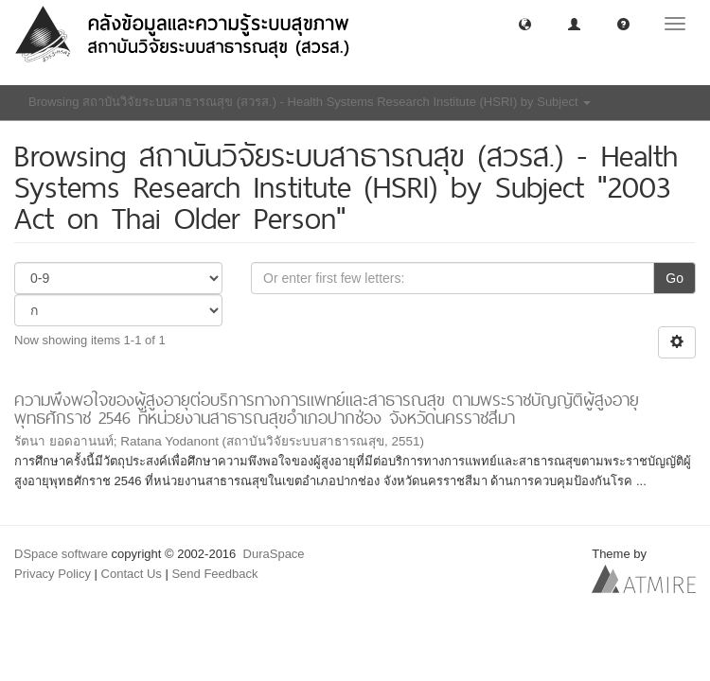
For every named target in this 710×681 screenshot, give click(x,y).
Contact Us (131, 574)
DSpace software (61, 554)
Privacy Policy (52, 574)
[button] (524, 23)
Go (674, 278)
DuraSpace (274, 554)
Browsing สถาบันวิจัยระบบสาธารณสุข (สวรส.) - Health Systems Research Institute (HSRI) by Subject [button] (309, 102)
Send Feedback (214, 574)
